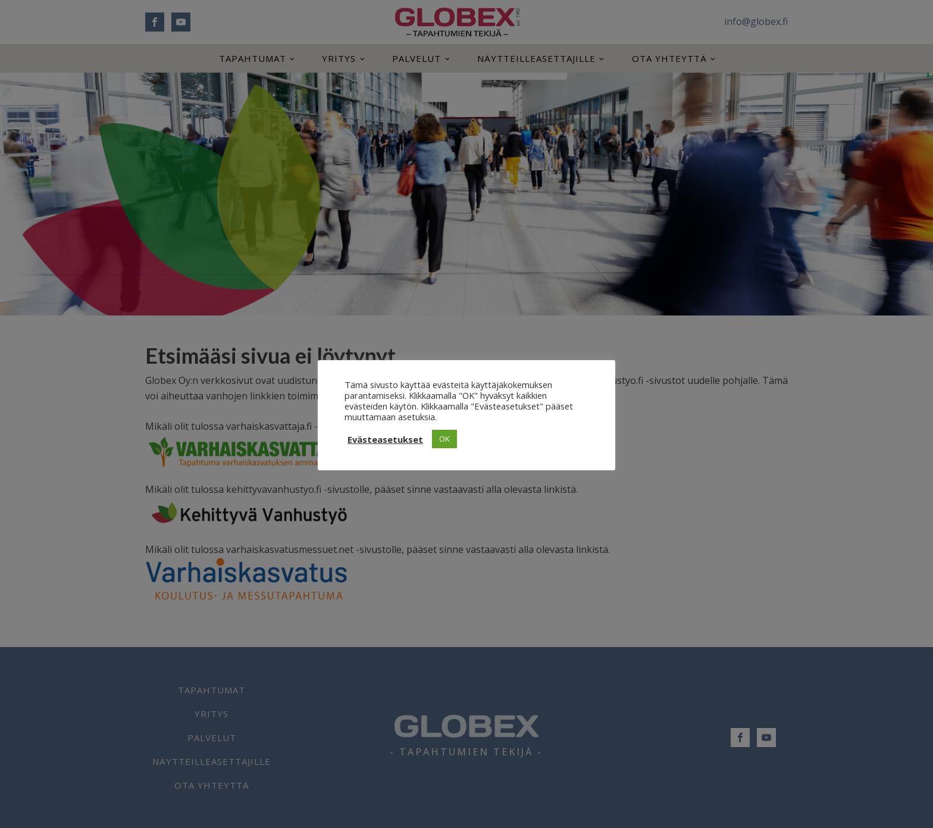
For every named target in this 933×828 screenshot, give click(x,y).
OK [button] (444, 438)
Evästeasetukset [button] (385, 439)
